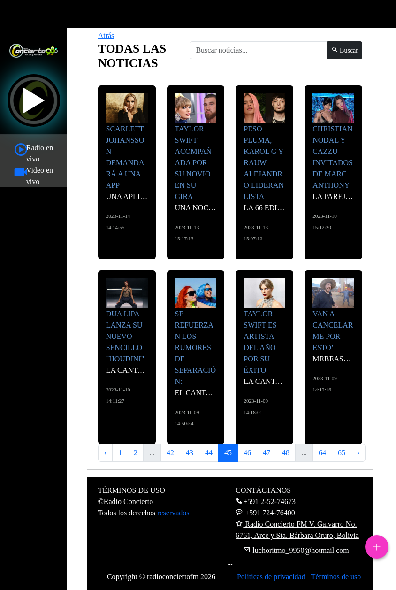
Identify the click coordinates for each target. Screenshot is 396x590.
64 (322, 453)
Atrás (106, 35)
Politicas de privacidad (271, 577)
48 (285, 453)
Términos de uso (336, 577)
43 (189, 453)
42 (170, 453)
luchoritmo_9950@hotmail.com (296, 550)
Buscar (345, 50)
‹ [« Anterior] (105, 453)
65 (341, 453)
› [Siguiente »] (358, 453)
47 (266, 453)
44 (209, 453)
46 (247, 453)
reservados (173, 513)
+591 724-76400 (265, 513)
